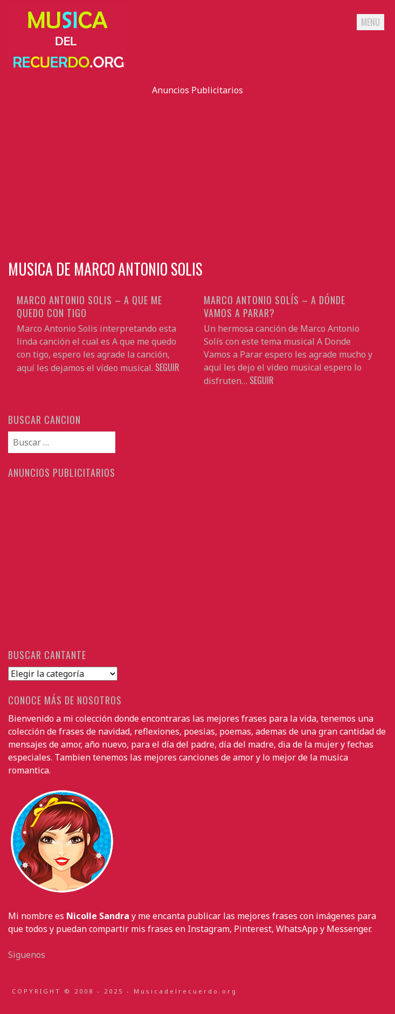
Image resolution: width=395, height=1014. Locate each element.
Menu (370, 22)
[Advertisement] (197, 172)
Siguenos (26, 955)
